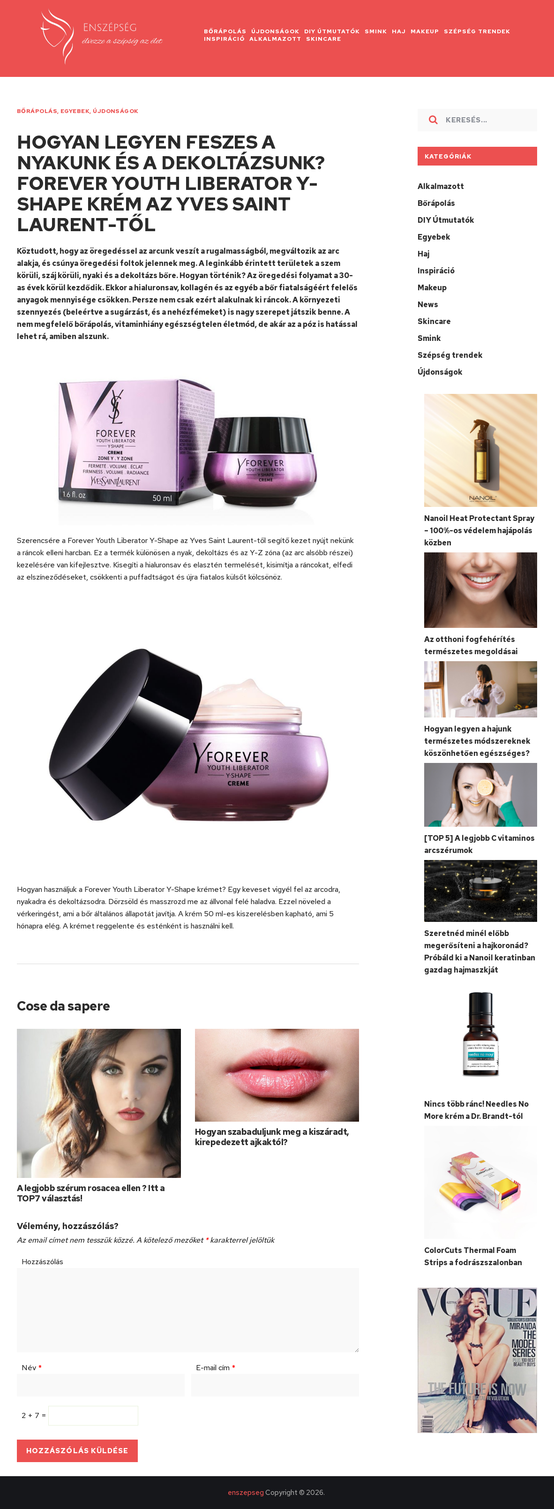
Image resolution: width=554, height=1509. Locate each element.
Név (32, 1368)
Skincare (434, 321)
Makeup (432, 288)
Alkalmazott (441, 186)
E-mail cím (215, 1368)
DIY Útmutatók (446, 220)
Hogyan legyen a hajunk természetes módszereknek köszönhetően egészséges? (477, 741)
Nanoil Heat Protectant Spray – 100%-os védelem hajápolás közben (479, 530)
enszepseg (246, 1492)
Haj (423, 254)
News (428, 304)
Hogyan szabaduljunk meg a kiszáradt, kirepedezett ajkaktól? (272, 1136)
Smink (429, 338)
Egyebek (75, 111)
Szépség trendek (450, 355)
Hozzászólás (42, 1262)
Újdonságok (116, 111)
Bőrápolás (37, 111)
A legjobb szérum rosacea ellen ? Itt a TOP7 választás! (91, 1193)
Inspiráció (436, 271)
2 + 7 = (35, 1415)
